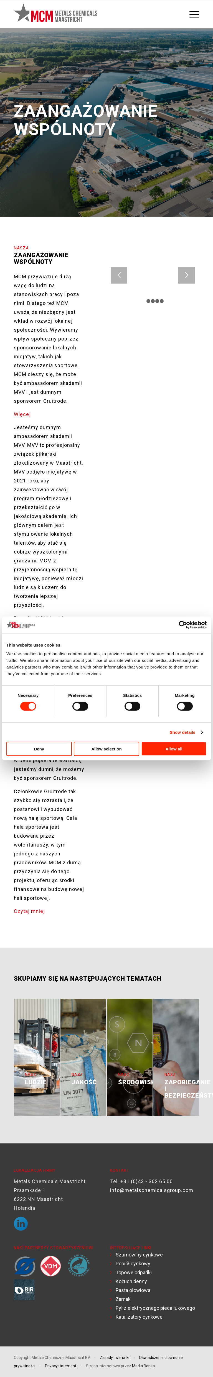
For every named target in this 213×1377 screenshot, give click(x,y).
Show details (183, 732)
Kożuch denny (131, 1281)
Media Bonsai (144, 1366)
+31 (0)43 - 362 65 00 (146, 1181)
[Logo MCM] (55, 14)
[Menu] (193, 14)
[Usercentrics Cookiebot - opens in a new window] (182, 625)
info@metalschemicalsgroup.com (151, 1190)
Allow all (174, 749)
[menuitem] (193, 14)
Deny (39, 749)
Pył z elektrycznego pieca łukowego (155, 1308)
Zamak (123, 1299)
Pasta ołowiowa (133, 1290)
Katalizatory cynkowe (139, 1317)
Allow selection (106, 749)
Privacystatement (60, 1366)
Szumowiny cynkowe (139, 1255)
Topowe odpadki (134, 1272)
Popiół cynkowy (133, 1263)
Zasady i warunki (114, 1357)
